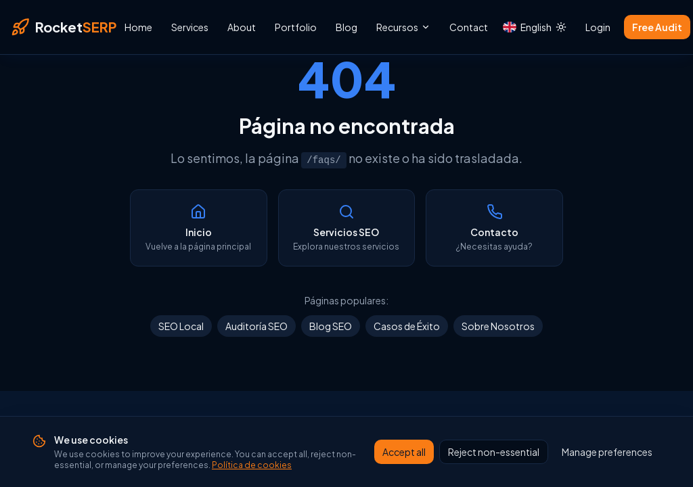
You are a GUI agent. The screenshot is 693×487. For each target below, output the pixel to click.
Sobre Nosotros (498, 326)
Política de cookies (252, 466)
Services (189, 27)
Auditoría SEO (256, 326)
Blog (346, 27)
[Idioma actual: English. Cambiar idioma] (520, 27)
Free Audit (657, 27)
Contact (468, 27)
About (241, 27)
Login (597, 27)
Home (138, 27)
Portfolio (296, 27)
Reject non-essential (493, 452)
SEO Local (181, 326)
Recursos (403, 27)
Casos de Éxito (407, 326)
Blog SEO (330, 326)
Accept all (404, 452)
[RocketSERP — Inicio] (63, 27)
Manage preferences (607, 452)
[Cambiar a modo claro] (561, 27)
